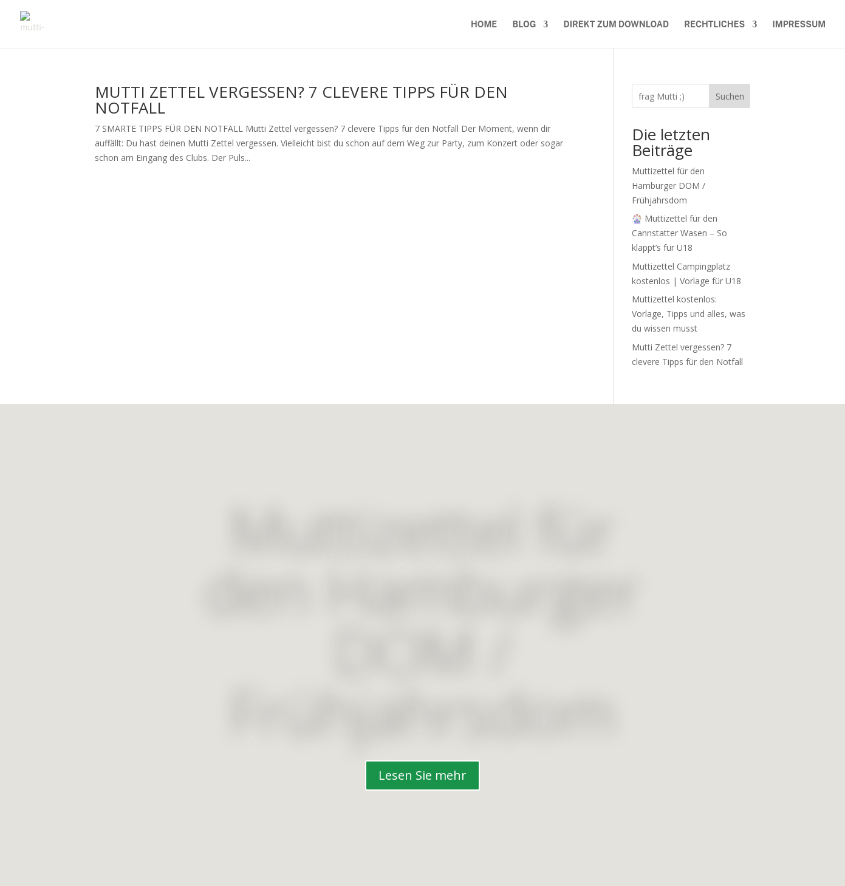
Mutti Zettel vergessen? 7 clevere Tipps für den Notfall (301, 99)
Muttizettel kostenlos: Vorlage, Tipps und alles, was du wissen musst (688, 313)
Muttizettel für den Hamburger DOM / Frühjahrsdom (668, 185)
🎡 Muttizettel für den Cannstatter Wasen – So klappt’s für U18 (679, 233)
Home (484, 24)
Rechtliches (714, 24)
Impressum (799, 24)
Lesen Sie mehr (422, 775)
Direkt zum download (616, 24)
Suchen (730, 96)
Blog (524, 24)
